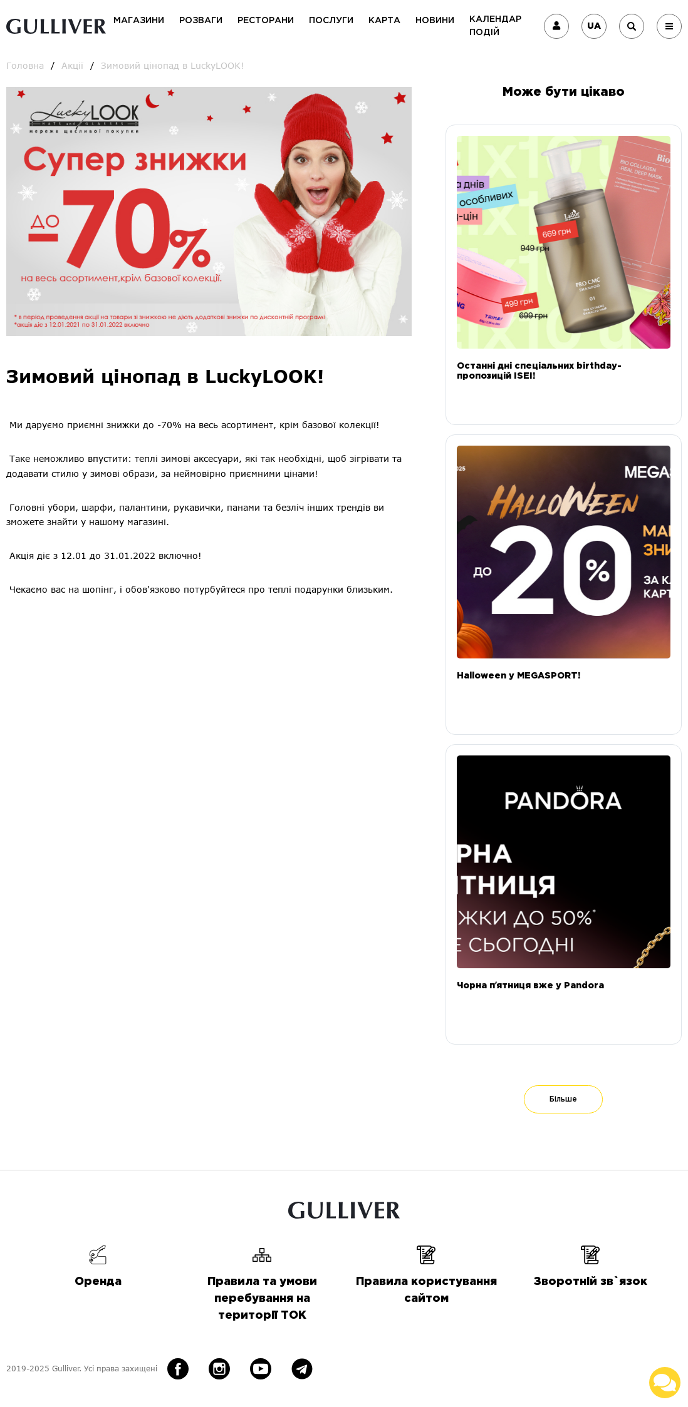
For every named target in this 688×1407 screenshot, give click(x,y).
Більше (563, 1099)
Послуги (331, 20)
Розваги (200, 20)
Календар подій (495, 26)
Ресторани (265, 20)
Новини (434, 20)
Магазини (138, 20)
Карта (384, 20)
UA (594, 26)
